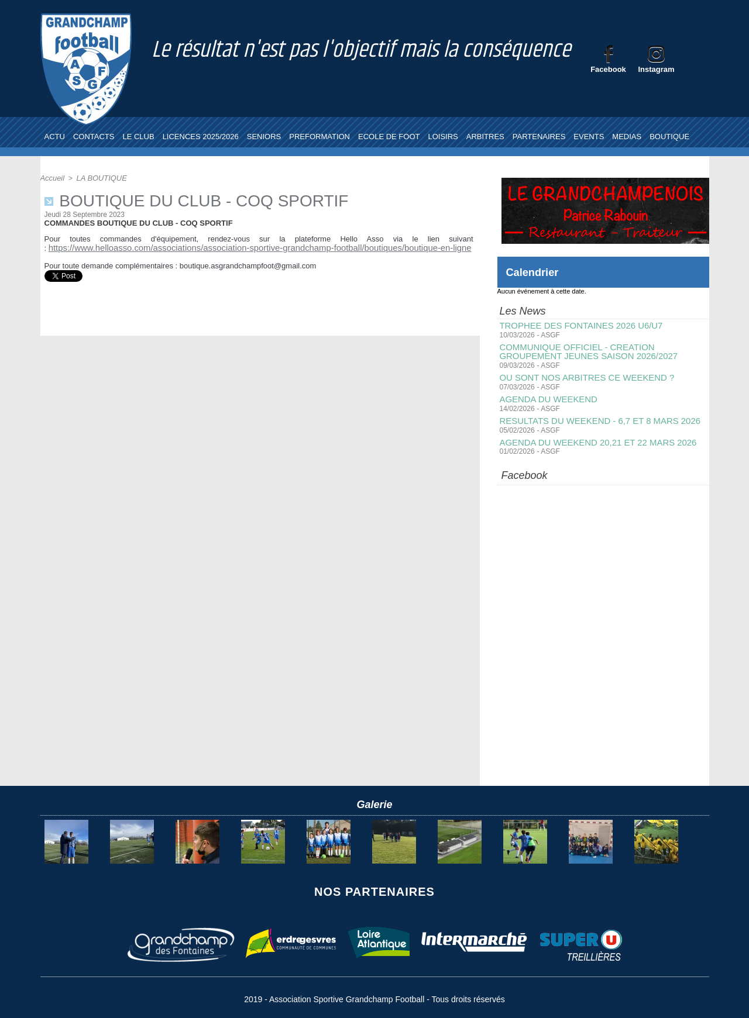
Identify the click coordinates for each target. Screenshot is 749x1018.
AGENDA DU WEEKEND (546, 397)
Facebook (608, 69)
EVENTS (588, 136)
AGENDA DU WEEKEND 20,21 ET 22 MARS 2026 (592, 439)
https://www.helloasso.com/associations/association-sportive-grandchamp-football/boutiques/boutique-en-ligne (234, 247)
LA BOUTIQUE (98, 178)
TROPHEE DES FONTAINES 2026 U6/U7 (576, 325)
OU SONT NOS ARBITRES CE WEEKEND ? (582, 376)
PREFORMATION (319, 136)
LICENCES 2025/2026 (201, 136)
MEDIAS (626, 136)
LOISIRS (443, 136)
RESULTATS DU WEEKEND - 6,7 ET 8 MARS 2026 (594, 418)
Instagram (656, 69)
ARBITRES (485, 136)
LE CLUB (138, 136)
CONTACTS (94, 136)
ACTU (54, 136)
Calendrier (535, 271)
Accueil (51, 178)
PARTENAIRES (539, 136)
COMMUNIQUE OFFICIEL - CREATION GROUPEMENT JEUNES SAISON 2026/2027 (603, 351)
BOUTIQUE (669, 136)
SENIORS (264, 136)
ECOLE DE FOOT (389, 136)
